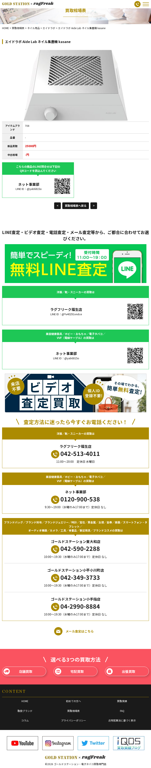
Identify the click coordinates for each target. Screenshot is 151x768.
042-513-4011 (75, 453)
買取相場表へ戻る (75, 206)
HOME (24, 701)
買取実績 (122, 701)
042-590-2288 (75, 548)
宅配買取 (69, 671)
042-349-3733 (75, 577)
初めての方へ (73, 701)
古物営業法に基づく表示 (122, 720)
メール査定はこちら (74, 631)
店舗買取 (18, 671)
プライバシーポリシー (73, 720)
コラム (25, 720)
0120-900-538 (75, 499)
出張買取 (120, 671)
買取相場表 (73, 711)
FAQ (122, 711)
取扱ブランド (24, 711)
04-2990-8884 (75, 606)
